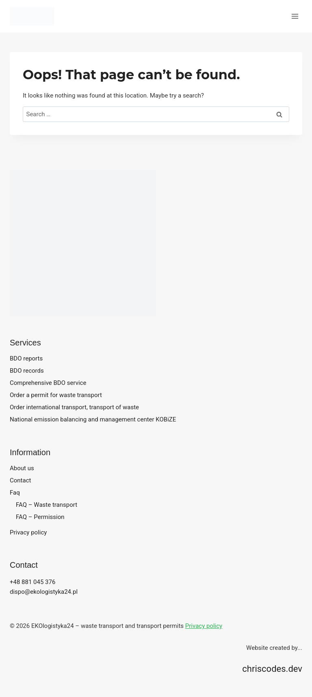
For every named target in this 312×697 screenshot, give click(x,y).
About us (22, 468)
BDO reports (26, 358)
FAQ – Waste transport (46, 504)
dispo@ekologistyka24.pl (44, 591)
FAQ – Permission (40, 517)
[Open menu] (294, 16)
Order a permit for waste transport (56, 395)
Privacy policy (28, 532)
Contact (20, 480)
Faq (15, 492)
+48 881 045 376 (32, 582)
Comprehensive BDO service (48, 382)
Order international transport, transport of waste (74, 407)
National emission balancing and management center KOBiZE (93, 419)
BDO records (27, 370)
